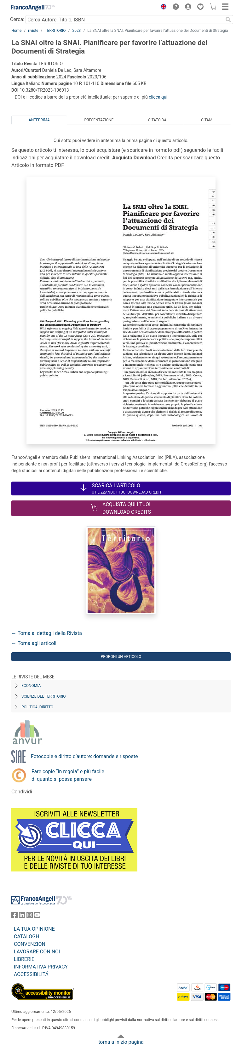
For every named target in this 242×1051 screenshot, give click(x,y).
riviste (33, 30)
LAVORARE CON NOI (37, 952)
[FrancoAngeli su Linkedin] (22, 916)
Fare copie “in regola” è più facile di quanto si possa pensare (68, 775)
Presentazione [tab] (98, 120)
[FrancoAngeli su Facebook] (14, 916)
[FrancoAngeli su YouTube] (37, 916)
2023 (76, 30)
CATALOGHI (27, 937)
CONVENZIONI (30, 944)
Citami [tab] (207, 120)
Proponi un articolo (121, 656)
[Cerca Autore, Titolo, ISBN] (124, 19)
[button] (162, 7)
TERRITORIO (55, 30)
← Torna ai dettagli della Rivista (46, 633)
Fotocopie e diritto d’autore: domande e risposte (84, 756)
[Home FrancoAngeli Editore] (33, 7)
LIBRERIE (24, 959)
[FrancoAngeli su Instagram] (29, 916)
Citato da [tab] (157, 120)
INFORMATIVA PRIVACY (41, 967)
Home (16, 30)
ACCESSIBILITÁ (31, 974)
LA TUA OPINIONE (34, 929)
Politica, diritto (37, 707)
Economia (31, 685)
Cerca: (17, 19)
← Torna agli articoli (33, 643)
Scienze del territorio (43, 696)
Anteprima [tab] (39, 120)
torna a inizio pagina (120, 1042)
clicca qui (158, 97)
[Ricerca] (228, 19)
